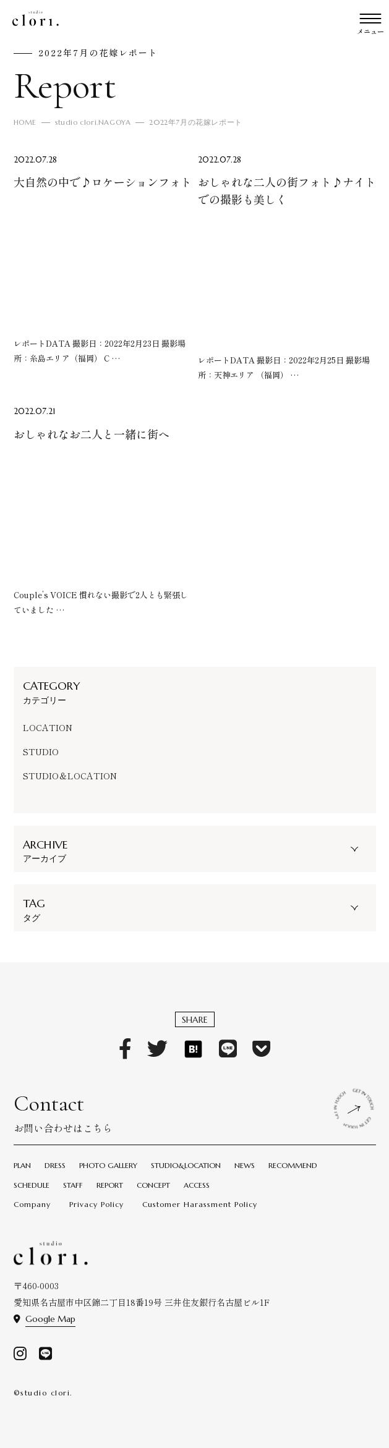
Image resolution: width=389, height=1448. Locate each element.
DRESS (55, 1165)
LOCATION (47, 727)
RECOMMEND (292, 1165)
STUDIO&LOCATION (186, 1165)
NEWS (244, 1165)
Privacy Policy (96, 1204)
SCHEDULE (31, 1185)
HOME (26, 122)
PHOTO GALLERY (108, 1165)
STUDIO (41, 751)
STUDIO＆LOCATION (70, 775)
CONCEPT (153, 1185)
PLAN (22, 1165)
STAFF (73, 1185)
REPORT (109, 1185)
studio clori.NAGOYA (95, 122)
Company (32, 1204)
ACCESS (197, 1185)
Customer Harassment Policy (199, 1204)
